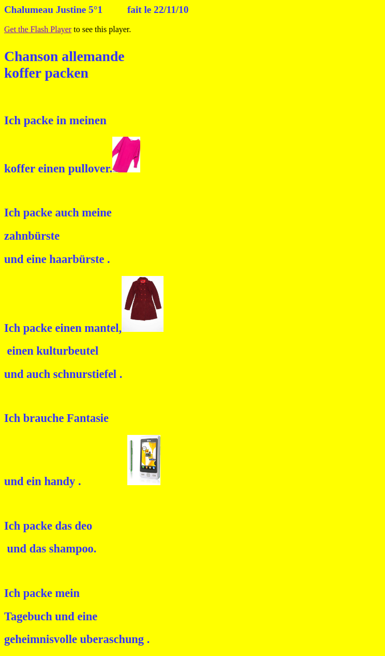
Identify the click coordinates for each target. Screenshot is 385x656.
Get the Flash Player (37, 29)
